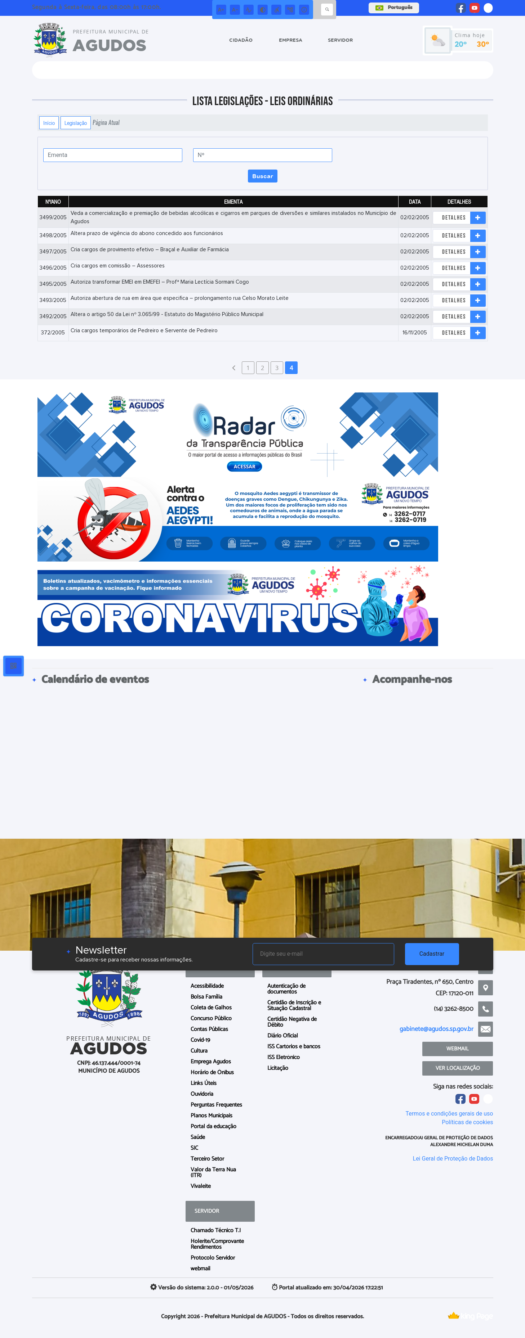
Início (49, 122)
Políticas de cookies (467, 1122)
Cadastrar (432, 953)
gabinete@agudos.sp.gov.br (436, 1029)
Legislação (75, 122)
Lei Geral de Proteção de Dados (453, 1158)
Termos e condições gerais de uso (449, 1113)
